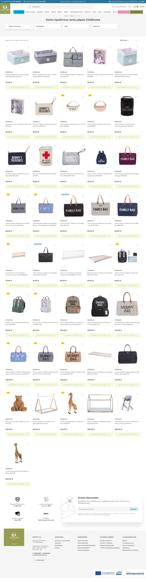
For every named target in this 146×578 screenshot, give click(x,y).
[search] (30, 7)
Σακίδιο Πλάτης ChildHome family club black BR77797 (126, 274)
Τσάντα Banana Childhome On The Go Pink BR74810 (98, 125)
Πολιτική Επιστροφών (83, 548)
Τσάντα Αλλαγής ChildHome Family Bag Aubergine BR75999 (127, 175)
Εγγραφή (134, 509)
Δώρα (115, 12)
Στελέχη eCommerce (106, 540)
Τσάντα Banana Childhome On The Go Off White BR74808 (72, 125)
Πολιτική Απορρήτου (83, 550)
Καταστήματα (59, 545)
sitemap (57, 548)
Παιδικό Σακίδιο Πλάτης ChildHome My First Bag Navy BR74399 (99, 175)
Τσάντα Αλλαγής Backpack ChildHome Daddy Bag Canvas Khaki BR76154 (71, 323)
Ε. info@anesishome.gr (39, 555)
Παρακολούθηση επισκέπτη (130, 550)
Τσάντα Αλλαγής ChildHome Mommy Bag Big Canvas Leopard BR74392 (127, 323)
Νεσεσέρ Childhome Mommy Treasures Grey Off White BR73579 (72, 175)
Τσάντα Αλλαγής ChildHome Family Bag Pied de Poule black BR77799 (17, 224)
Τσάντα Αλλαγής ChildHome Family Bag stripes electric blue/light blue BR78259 (45, 224)
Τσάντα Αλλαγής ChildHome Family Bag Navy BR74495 (127, 224)
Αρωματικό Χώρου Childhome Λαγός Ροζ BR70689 (100, 76)
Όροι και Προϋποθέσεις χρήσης (86, 545)
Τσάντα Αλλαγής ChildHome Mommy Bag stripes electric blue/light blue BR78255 (18, 373)
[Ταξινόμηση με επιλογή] (124, 40)
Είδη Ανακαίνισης (123, 12)
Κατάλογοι (58, 543)
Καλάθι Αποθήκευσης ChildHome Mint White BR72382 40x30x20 (17, 76)
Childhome (9, 72)
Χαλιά (94, 12)
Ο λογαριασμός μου (128, 543)
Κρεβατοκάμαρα (30, 12)
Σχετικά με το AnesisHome (62, 540)
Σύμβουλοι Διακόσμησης (107, 545)
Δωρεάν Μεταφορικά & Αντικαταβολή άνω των (128, 1)
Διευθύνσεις (125, 548)
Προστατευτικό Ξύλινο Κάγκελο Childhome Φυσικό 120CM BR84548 (16, 274)
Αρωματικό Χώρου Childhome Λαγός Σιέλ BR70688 (18, 125)
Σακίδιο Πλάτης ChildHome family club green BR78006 (17, 323)
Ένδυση (53, 12)
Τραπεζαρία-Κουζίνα (76, 12)
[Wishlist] (130, 6)
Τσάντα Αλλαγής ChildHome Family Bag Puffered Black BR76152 (45, 274)
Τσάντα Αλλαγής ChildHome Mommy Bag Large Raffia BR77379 (72, 373)
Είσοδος (124, 540)
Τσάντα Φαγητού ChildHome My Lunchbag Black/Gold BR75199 (124, 125)
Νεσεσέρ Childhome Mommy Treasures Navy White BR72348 (17, 175)
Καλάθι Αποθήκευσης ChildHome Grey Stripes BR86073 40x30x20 (44, 76)
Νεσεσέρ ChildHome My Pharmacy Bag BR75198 (45, 175)
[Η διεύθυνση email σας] (103, 509)
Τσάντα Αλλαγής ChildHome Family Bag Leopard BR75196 (99, 224)
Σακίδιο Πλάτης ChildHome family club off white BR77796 (45, 323)
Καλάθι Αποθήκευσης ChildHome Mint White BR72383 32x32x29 (126, 76)
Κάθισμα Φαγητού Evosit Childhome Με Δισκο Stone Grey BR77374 (127, 422)
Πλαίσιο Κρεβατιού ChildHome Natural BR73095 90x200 (99, 422)
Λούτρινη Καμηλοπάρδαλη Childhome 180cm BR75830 (17, 472)
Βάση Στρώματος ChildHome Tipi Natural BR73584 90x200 (99, 373)
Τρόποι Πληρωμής (82, 540)
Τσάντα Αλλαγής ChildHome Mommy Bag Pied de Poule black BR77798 (45, 373)
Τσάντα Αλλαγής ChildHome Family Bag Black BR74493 (72, 224)
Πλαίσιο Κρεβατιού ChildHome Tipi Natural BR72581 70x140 (43, 422)
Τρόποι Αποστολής (82, 543)
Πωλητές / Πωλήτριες (106, 543)
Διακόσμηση (107, 12)
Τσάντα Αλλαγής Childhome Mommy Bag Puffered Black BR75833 (127, 373)
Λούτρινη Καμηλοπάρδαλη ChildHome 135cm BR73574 (71, 422)
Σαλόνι (66, 12)
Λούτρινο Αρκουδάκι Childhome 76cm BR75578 (17, 422)
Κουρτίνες (88, 12)
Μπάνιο (60, 12)
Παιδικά (46, 12)
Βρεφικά (40, 12)
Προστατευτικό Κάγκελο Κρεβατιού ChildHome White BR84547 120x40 (71, 274)
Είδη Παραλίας (18, 12)
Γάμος (100, 12)
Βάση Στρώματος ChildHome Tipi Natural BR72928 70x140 (99, 274)
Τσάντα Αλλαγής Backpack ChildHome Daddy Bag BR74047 (99, 323)
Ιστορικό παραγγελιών (128, 545)
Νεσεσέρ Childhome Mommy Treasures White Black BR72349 (45, 125)
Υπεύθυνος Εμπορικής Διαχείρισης (110, 548)
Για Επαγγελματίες (136, 12)
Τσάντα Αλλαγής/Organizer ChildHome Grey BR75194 (71, 76)
